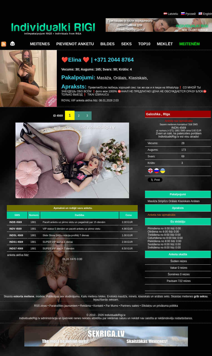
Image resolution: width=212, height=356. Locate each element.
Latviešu (173, 13)
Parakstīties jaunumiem (63, 305)
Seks (126, 44)
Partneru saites (130, 305)
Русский (190, 13)
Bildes (107, 44)
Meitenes (40, 44)
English (207, 13)
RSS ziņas (40, 305)
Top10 (144, 44)
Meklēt (165, 44)
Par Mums (112, 305)
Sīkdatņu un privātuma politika (159, 305)
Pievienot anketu (75, 44)
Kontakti (98, 305)
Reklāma (85, 305)
